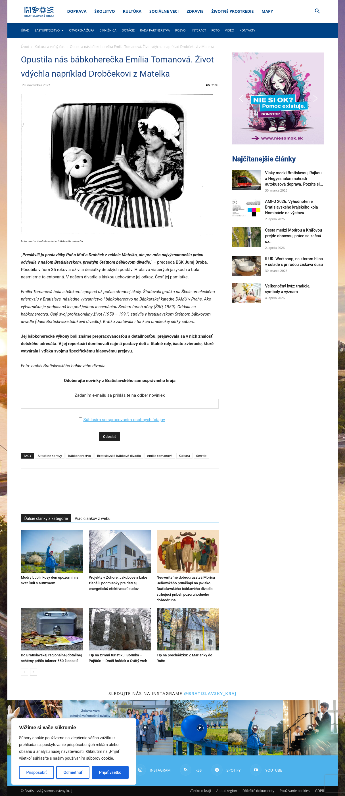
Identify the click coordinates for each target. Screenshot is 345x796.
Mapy (267, 11)
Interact (199, 30)
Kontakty (247, 30)
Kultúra (132, 11)
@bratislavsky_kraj (210, 693)
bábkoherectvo (79, 455)
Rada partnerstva (155, 30)
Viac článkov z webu (92, 518)
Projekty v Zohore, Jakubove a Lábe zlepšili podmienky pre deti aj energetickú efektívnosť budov (118, 583)
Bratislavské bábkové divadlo (119, 455)
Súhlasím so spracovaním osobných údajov (124, 419)
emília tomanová (159, 455)
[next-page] (33, 672)
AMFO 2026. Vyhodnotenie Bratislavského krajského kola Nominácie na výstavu (291, 207)
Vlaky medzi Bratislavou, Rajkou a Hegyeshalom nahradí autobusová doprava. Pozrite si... (294, 178)
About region (226, 790)
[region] (73, 751)
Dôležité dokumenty (258, 790)
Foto (216, 30)
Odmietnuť (73, 772)
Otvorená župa (81, 30)
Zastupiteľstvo (49, 30)
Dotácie (128, 30)
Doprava (77, 11)
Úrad (25, 30)
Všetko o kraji (200, 790)
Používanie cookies (295, 790)
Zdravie (195, 11)
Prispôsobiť (36, 772)
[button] (317, 11)
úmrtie (201, 455)
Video (229, 30)
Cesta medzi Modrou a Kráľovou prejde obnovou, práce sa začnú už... (293, 236)
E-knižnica (108, 30)
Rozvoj (181, 30)
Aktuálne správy (49, 455)
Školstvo (105, 11)
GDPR (319, 790)
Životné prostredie (232, 11)
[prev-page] (24, 672)
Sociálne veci (164, 11)
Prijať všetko (110, 772)
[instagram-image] (145, 727)
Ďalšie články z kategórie (46, 518)
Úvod (25, 46)
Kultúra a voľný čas (49, 46)
